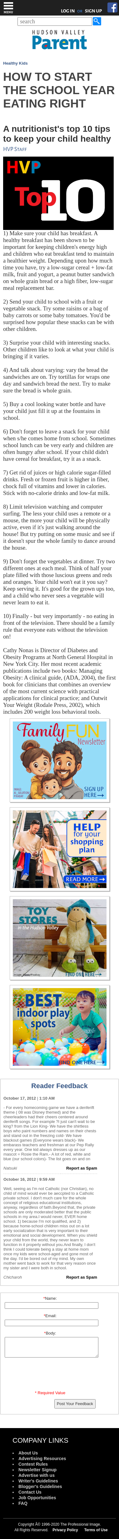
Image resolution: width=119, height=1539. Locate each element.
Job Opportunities (37, 1497)
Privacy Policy (65, 1530)
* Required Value (50, 1392)
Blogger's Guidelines (40, 1486)
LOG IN (68, 10)
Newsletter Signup (37, 1469)
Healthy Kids (15, 63)
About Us (28, 1452)
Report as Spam (81, 1168)
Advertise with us (36, 1475)
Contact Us (30, 1492)
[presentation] (51, 1375)
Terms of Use (96, 1530)
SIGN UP (93, 10)
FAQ (22, 1503)
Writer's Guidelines (38, 1480)
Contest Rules (33, 1464)
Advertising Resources (42, 1458)
